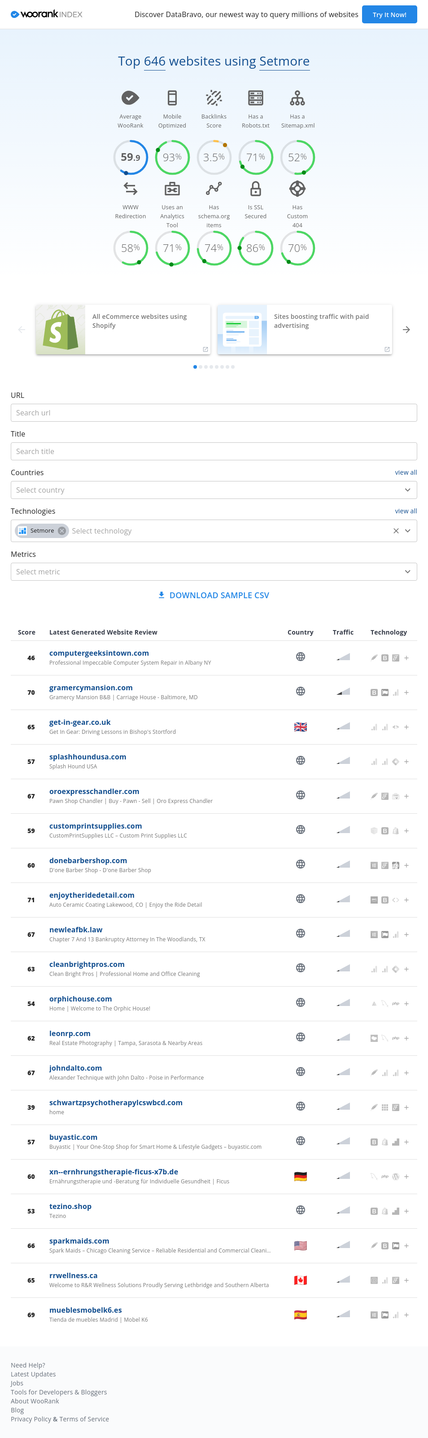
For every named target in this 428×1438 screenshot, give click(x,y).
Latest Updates (33, 1374)
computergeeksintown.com (99, 653)
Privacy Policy (31, 1419)
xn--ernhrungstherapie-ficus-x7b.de (113, 1172)
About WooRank (35, 1401)
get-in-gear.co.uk (80, 722)
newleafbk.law (76, 930)
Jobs (17, 1383)
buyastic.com (73, 1137)
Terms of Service (84, 1419)
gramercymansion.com (91, 688)
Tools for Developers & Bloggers (59, 1392)
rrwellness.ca (73, 1275)
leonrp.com (70, 1033)
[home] (47, 14)
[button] (42, 531)
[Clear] (396, 531)
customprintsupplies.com (95, 826)
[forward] (406, 329)
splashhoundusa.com (88, 757)
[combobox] (214, 490)
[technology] (229, 531)
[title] (214, 413)
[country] (200, 490)
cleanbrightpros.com (87, 964)
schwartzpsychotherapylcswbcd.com (116, 1102)
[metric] (200, 571)
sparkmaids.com (79, 1241)
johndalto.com (75, 1068)
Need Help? (28, 1365)
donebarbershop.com (88, 860)
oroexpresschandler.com (94, 791)
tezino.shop (70, 1206)
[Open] (408, 490)
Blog (17, 1410)
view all (406, 472)
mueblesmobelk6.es (85, 1310)
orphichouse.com (80, 999)
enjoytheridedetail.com (92, 895)
